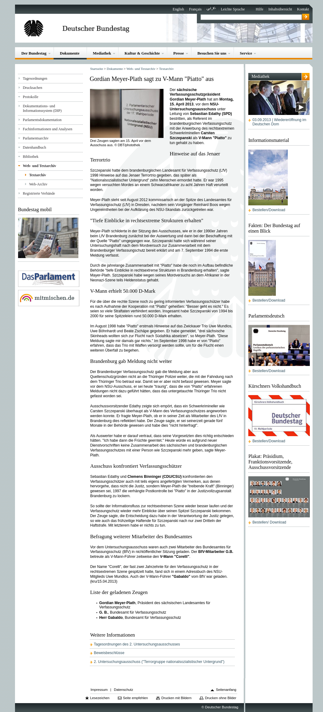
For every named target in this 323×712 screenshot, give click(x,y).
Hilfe (259, 9)
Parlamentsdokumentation (42, 120)
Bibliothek (31, 156)
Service (246, 53)
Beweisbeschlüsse (109, 653)
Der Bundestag (34, 53)
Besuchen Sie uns (212, 53)
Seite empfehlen (135, 698)
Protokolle (30, 97)
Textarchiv (37, 175)
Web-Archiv (38, 184)
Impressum (99, 689)
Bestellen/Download (268, 210)
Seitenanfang (226, 689)
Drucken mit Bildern (176, 698)
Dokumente (70, 53)
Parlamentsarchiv (36, 138)
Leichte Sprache (233, 9)
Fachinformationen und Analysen (47, 129)
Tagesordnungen (35, 78)
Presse (178, 53)
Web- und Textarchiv (39, 166)
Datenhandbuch (34, 147)
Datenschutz (123, 689)
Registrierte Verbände (39, 193)
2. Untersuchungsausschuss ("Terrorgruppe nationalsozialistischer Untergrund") (159, 662)
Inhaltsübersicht (280, 9)
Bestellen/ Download (269, 522)
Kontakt (303, 9)
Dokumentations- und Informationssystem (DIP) (42, 108)
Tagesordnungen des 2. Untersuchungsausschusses (137, 644)
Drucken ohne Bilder (220, 698)
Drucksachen (32, 88)
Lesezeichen (99, 698)
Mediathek (102, 53)
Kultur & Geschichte (142, 53)
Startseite (96, 68)
